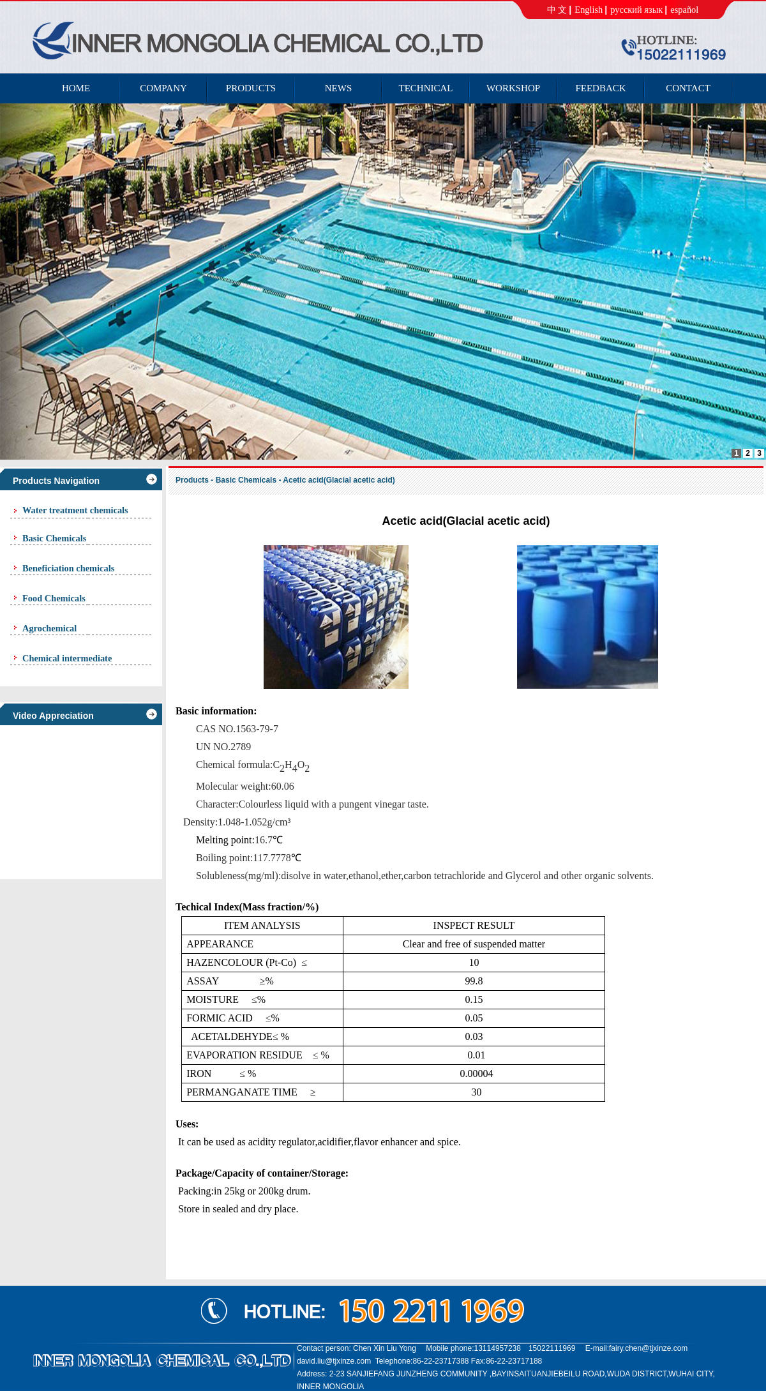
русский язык (636, 9)
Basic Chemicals (54, 538)
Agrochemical (49, 628)
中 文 (557, 9)
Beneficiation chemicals (68, 568)
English (588, 9)
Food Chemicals (54, 598)
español (684, 9)
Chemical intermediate (67, 658)
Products (192, 480)
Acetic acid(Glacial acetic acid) (338, 480)
